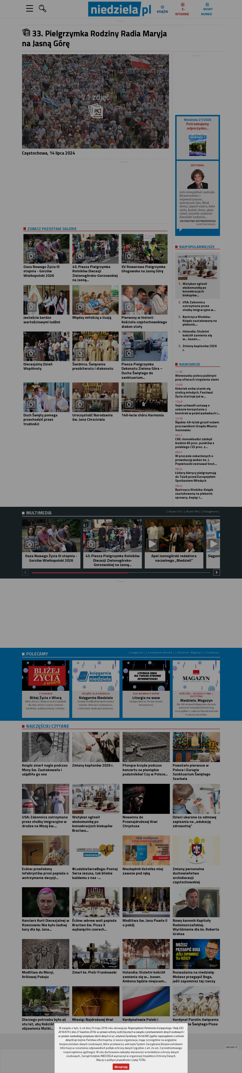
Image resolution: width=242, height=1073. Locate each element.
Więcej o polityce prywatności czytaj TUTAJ (120, 1060)
